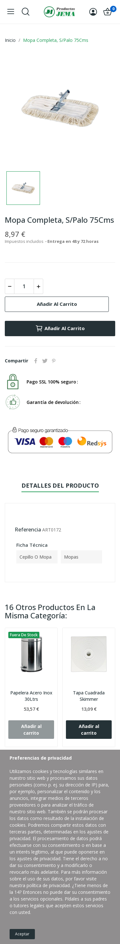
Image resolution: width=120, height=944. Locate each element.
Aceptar (22, 934)
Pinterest (53, 361)
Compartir (35, 361)
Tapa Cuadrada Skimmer (89, 696)
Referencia (28, 529)
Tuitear (44, 361)
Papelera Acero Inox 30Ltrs (31, 696)
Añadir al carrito (57, 304)
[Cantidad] (24, 286)
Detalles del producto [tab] (60, 485)
